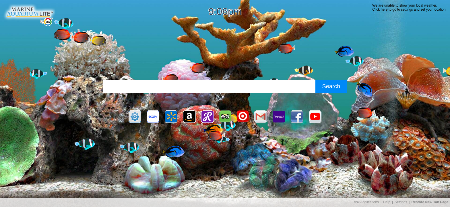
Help (386, 202)
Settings (401, 202)
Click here (379, 9)
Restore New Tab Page (430, 202)
